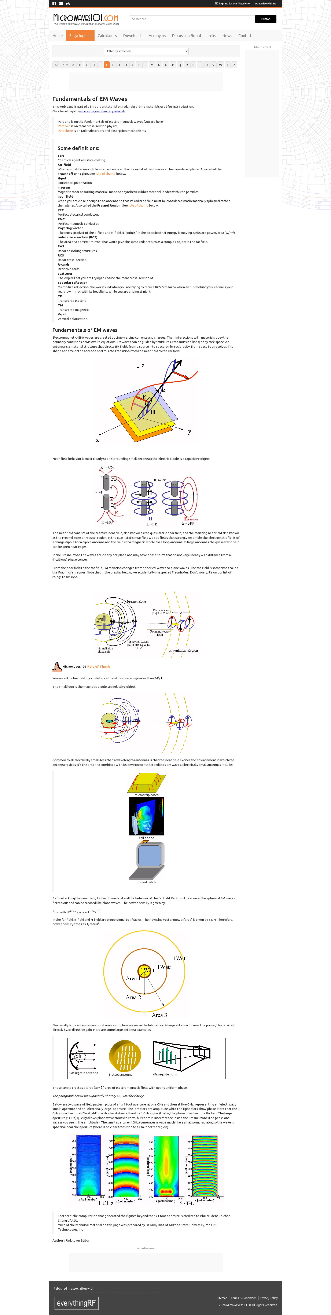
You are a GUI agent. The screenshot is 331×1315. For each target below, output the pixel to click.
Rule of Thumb (98, 667)
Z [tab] (234, 65)
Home (57, 35)
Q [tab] (180, 65)
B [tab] (80, 65)
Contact (245, 35)
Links (211, 35)
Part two (64, 126)
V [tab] (213, 65)
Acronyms (157, 35)
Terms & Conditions (244, 1298)
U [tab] (207, 65)
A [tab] (73, 65)
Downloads (132, 35)
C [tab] (87, 65)
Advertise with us (265, 3)
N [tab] (159, 65)
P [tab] (173, 65)
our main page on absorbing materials (102, 111)
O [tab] (166, 65)
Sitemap (222, 1298)
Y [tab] (228, 65)
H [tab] (120, 65)
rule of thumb (106, 173)
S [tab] (193, 65)
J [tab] (132, 65)
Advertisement (146, 1248)
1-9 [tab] (65, 65)
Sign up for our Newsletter (233, 3)
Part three (65, 130)
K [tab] (139, 65)
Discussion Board (186, 35)
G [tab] (113, 65)
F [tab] (107, 65)
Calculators (107, 35)
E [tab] (100, 65)
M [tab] (152, 65)
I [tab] (126, 65)
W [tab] (220, 65)
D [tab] (93, 65)
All (56, 65)
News (227, 35)
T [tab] (200, 65)
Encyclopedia (80, 35)
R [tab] (187, 65)
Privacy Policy (269, 1298)
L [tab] (145, 65)
